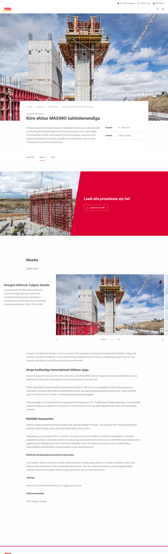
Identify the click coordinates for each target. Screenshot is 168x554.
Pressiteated (53, 107)
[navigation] (96, 208)
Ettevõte (40, 107)
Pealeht (29, 107)
